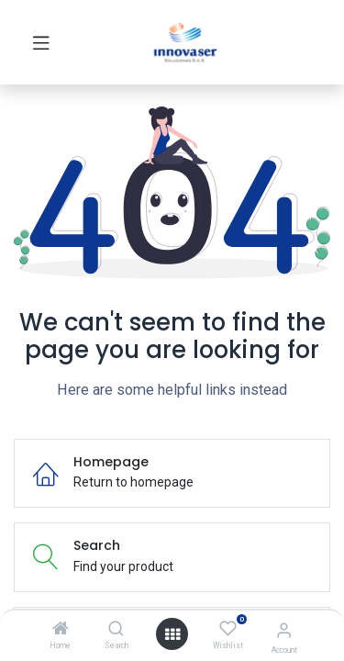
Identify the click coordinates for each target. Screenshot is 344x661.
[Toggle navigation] (41, 42)
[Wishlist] (228, 629)
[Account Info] (284, 630)
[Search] (116, 629)
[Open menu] (172, 634)
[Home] (60, 629)
